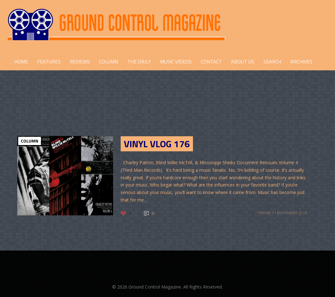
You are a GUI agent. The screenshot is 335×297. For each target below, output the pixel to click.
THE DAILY (139, 61)
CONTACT (211, 61)
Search (272, 61)
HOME (21, 61)
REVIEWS (80, 61)
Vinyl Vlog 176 (157, 144)
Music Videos (176, 61)
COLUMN (108, 61)
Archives (301, 61)
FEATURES (49, 61)
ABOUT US (242, 61)
